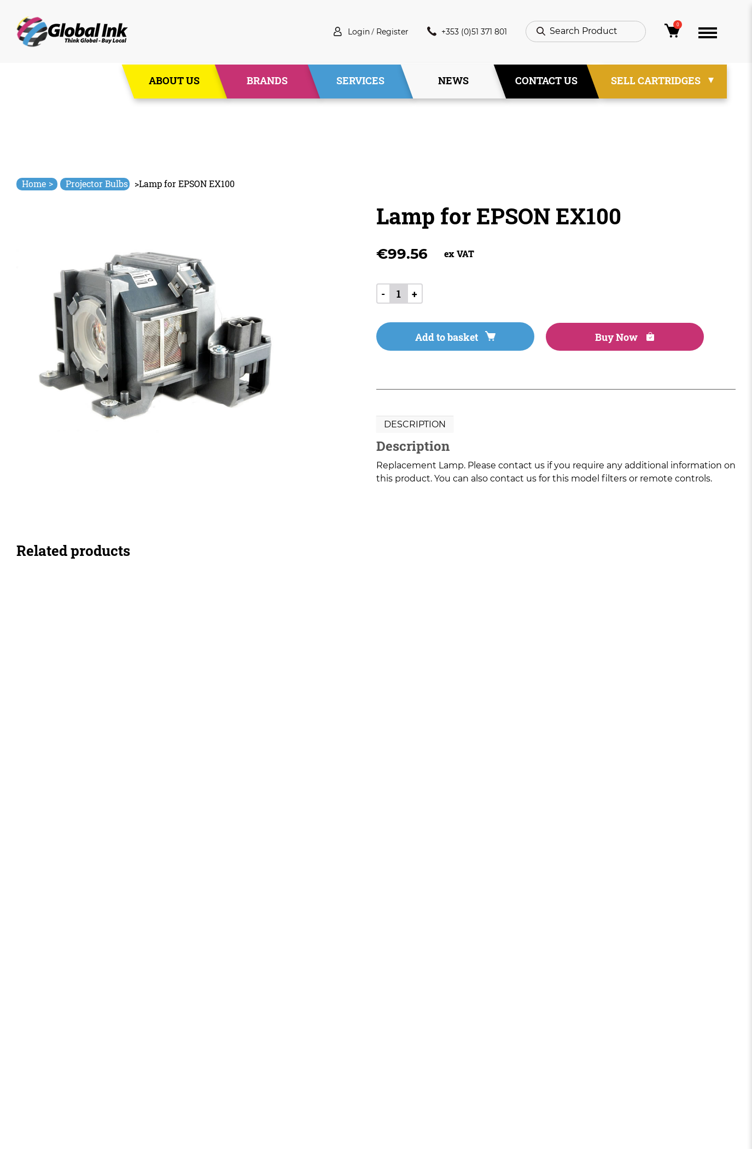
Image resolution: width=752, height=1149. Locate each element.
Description (415, 427)
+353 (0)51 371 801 (463, 32)
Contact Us (546, 81)
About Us (174, 81)
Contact (250, 1060)
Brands (267, 81)
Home (37, 183)
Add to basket (437, 339)
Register (381, 32)
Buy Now (572, 339)
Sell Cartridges (656, 81)
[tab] (414, 427)
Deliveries (397, 981)
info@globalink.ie (62, 995)
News (453, 81)
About (246, 1001)
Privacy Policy (405, 1020)
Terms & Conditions (419, 1001)
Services (360, 81)
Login (344, 32)
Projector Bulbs (97, 183)
